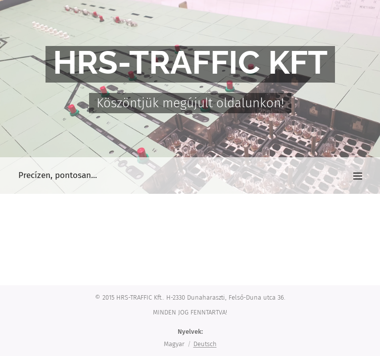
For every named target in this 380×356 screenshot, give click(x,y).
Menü (357, 176)
